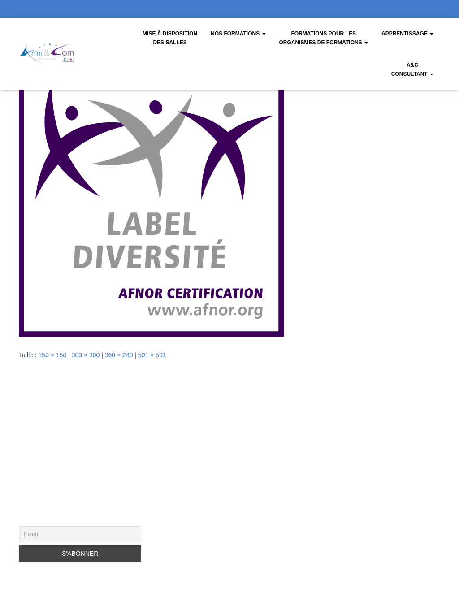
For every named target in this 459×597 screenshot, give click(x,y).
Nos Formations (238, 33)
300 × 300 (86, 355)
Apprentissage (407, 33)
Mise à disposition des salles (170, 38)
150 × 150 (53, 355)
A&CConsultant (412, 69)
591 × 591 (152, 355)
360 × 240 (119, 355)
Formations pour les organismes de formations (323, 38)
